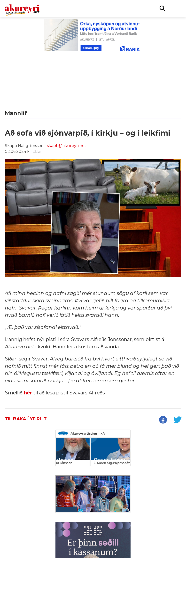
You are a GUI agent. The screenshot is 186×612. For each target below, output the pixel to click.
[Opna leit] (162, 8)
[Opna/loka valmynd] (177, 8)
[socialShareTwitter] (177, 420)
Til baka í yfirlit (26, 419)
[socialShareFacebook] (163, 420)
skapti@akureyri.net (66, 145)
